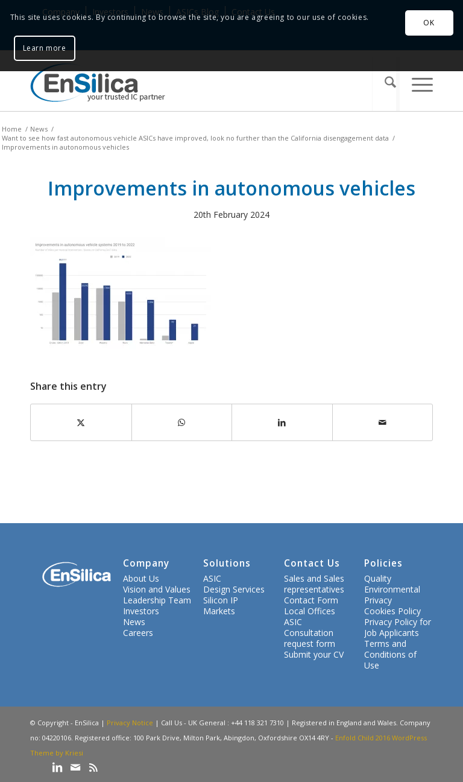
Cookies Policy (392, 611)
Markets (219, 611)
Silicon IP (220, 600)
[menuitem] (385, 84)
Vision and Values (157, 589)
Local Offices (309, 611)
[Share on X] (81, 422)
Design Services (234, 589)
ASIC (212, 578)
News (134, 622)
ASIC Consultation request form (309, 632)
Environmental (392, 589)
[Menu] (416, 84)
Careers (138, 632)
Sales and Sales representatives (314, 584)
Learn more (44, 48)
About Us (141, 578)
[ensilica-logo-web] (97, 84)
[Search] (385, 84)
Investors (141, 611)
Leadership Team (157, 600)
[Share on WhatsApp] (182, 422)
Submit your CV (314, 654)
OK (428, 22)
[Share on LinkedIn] (282, 422)
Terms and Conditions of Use (390, 654)
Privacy (378, 600)
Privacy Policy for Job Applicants (397, 627)
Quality (377, 578)
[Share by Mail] (383, 422)
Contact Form (311, 600)
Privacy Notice (130, 722)
